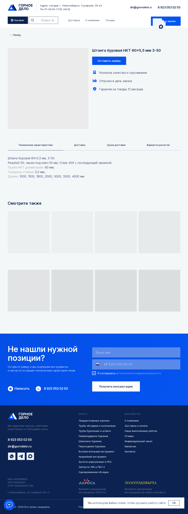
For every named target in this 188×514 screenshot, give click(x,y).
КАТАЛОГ (83, 414)
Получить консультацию (116, 386)
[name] (136, 353)
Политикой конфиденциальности (140, 373)
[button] (166, 21)
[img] (20, 7)
